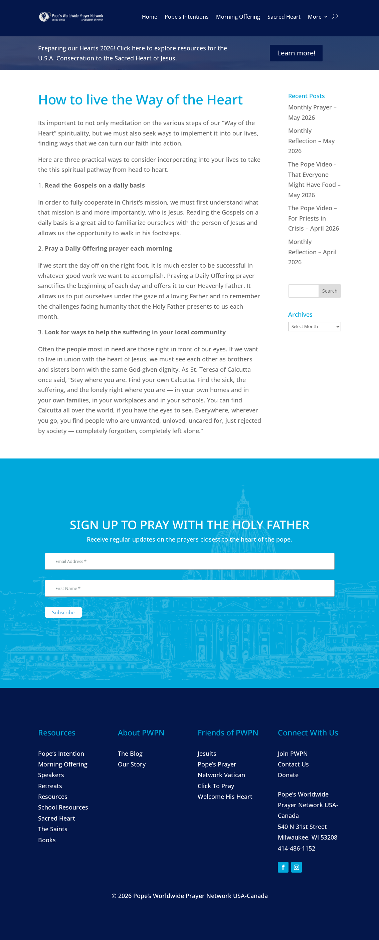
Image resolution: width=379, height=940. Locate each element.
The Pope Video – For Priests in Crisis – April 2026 (313, 218)
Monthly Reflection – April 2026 (312, 252)
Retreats (50, 786)
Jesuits (207, 753)
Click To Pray (216, 786)
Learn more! (296, 52)
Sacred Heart (284, 16)
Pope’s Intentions (187, 16)
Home (149, 16)
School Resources (63, 807)
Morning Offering (238, 16)
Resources (52, 797)
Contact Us (293, 764)
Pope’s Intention (61, 753)
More (315, 16)
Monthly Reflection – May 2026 (311, 140)
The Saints (52, 829)
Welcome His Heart (225, 797)
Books (47, 840)
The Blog (130, 753)
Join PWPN (293, 753)
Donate (288, 775)
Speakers (51, 775)
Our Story (132, 764)
